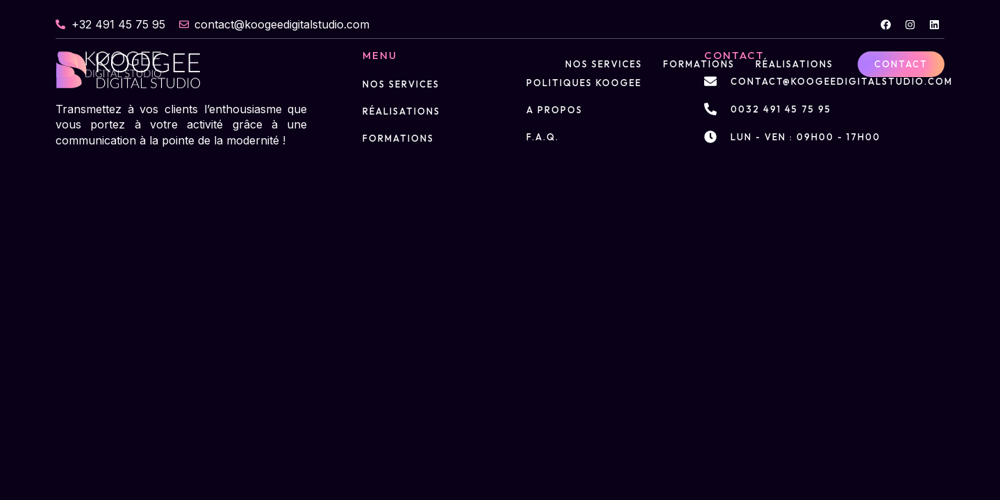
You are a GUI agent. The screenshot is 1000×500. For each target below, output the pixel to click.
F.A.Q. (542, 136)
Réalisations (794, 63)
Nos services (603, 63)
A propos (554, 109)
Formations (699, 63)
